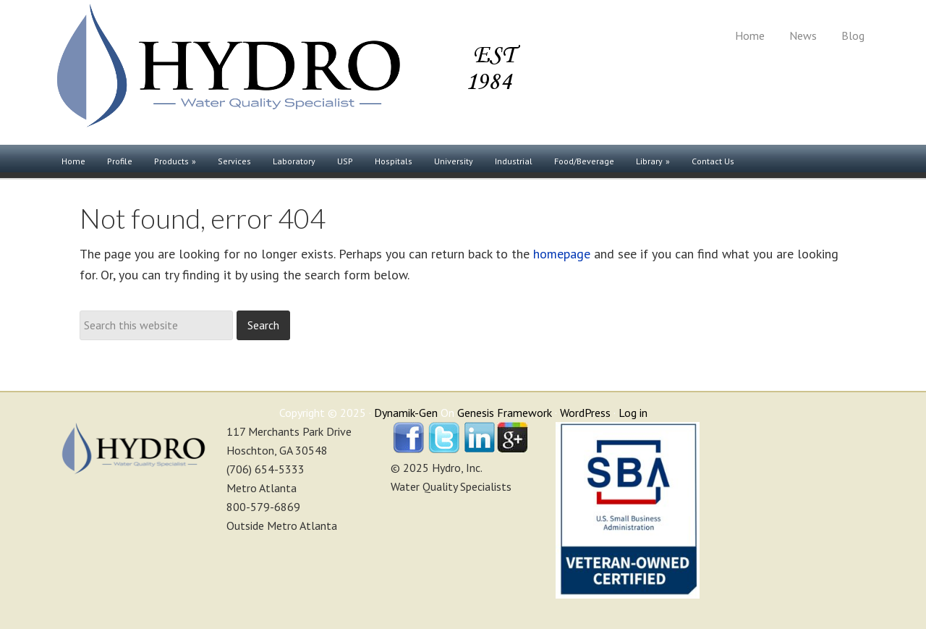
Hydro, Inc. (286, 72)
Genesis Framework (504, 412)
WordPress (585, 412)
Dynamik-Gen (406, 412)
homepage (561, 253)
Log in (633, 412)
